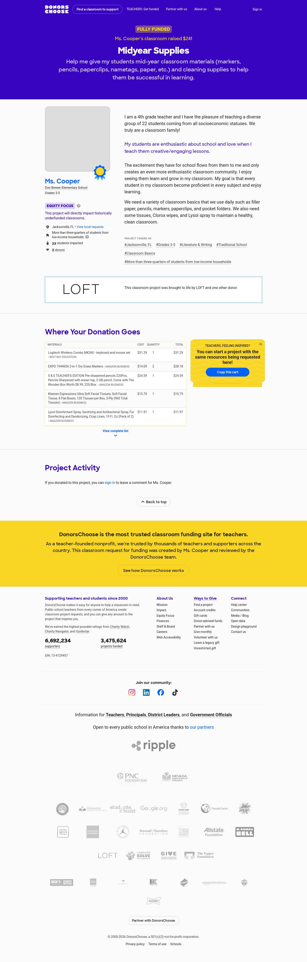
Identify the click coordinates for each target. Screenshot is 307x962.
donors (58, 249)
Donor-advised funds (208, 621)
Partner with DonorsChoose (153, 920)
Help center (239, 605)
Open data (238, 621)
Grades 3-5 (166, 245)
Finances (163, 621)
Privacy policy (135, 944)
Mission (162, 605)
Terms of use (157, 944)
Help (218, 9)
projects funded (125, 642)
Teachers (115, 714)
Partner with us (176, 9)
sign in (110, 483)
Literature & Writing (197, 245)
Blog (245, 615)
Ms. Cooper (62, 181)
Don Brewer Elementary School (66, 187)
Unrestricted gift (205, 648)
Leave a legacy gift (207, 642)
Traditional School (233, 245)
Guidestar (82, 631)
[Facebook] (160, 692)
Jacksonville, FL (139, 245)
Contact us (238, 632)
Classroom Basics (141, 253)
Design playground (243, 626)
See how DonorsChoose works (153, 570)
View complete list (115, 433)
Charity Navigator (57, 631)
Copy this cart (227, 372)
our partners (202, 727)
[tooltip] (78, 205)
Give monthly (203, 632)
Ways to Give (205, 598)
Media (235, 615)
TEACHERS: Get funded (142, 9)
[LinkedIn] (146, 692)
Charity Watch (119, 626)
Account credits (205, 610)
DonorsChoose (57, 9)
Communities (240, 610)
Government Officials (211, 714)
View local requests (90, 227)
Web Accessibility (169, 637)
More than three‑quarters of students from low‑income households (179, 262)
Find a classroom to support (98, 9)
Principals (136, 714)
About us (200, 9)
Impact (161, 610)
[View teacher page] (77, 139)
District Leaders (164, 714)
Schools (175, 944)
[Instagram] (132, 692)
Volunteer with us (206, 637)
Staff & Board (166, 626)
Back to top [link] (154, 502)
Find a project (203, 605)
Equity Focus (165, 615)
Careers (162, 632)
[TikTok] (175, 692)
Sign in (257, 9)
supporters (70, 642)
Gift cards (200, 615)
